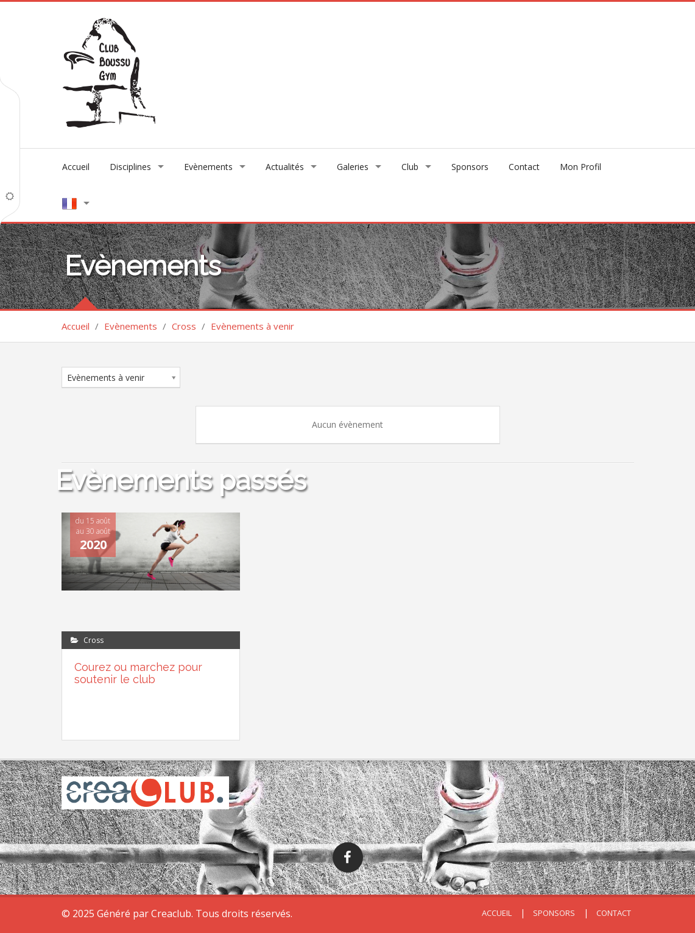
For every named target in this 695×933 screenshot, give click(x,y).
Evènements (208, 166)
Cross (184, 326)
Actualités (285, 166)
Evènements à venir (252, 326)
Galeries (353, 166)
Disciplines (130, 166)
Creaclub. (172, 913)
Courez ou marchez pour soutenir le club (138, 673)
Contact (524, 166)
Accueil (76, 166)
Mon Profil (580, 166)
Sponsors (470, 166)
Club (409, 166)
